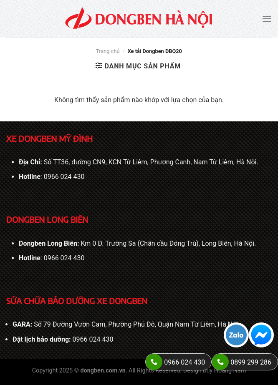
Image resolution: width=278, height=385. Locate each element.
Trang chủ (107, 51)
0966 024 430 (64, 177)
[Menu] (267, 18)
